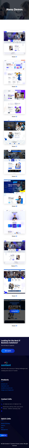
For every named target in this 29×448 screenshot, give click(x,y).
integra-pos (11, 390)
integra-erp (4, 390)
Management (4, 429)
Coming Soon (14, 311)
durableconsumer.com (7, 388)
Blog (2, 427)
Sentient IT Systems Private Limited (14, 443)
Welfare (3, 425)
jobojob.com (4, 384)
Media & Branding (5, 423)
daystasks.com (5, 386)
